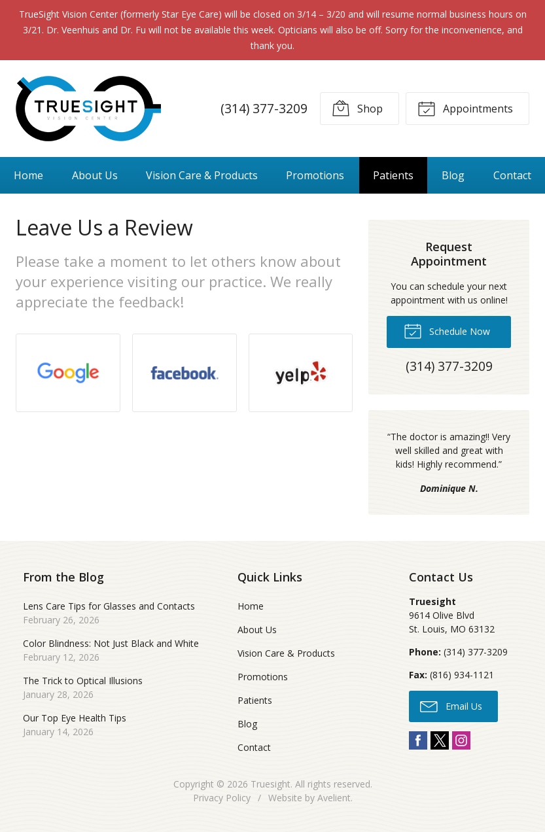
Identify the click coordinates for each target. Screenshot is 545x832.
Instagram (461, 740)
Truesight (270, 784)
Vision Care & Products (202, 175)
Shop (357, 108)
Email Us (451, 706)
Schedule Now (447, 330)
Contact (512, 175)
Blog (453, 175)
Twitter (440, 740)
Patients (393, 175)
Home (28, 175)
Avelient (334, 797)
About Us (95, 175)
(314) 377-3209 (264, 108)
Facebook (418, 740)
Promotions (315, 175)
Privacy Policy (222, 797)
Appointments (465, 108)
